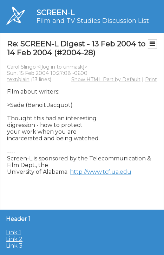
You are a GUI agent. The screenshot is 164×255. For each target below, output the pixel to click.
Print (151, 79)
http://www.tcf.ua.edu (100, 171)
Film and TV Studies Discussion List (93, 21)
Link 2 (14, 239)
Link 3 (14, 245)
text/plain (18, 79)
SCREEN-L (55, 12)
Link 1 (13, 232)
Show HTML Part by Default (105, 79)
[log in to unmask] (62, 67)
